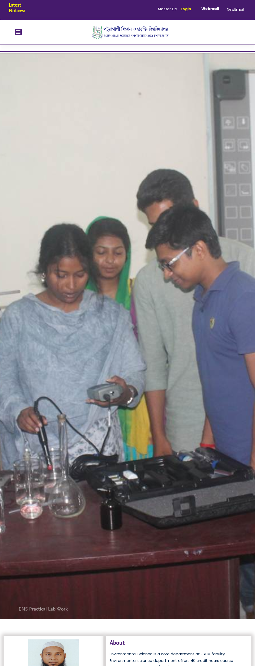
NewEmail (235, 9)
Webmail (210, 8)
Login (186, 9)
